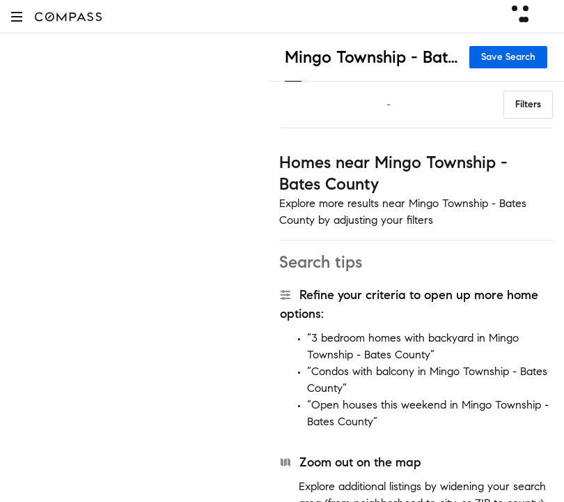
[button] (16, 16)
